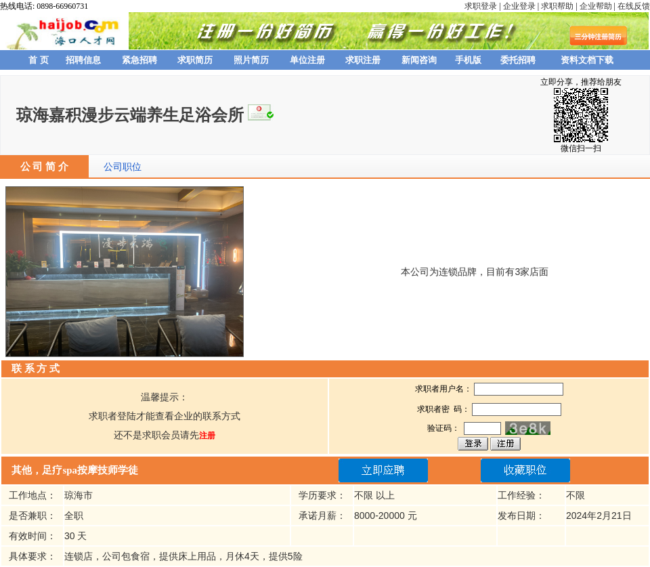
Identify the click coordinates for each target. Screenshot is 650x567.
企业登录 (519, 6)
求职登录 (480, 6)
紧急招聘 (139, 60)
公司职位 (123, 166)
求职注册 (363, 60)
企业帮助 (596, 6)
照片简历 (251, 60)
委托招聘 (518, 60)
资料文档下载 (587, 60)
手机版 (468, 60)
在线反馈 (634, 6)
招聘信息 (83, 60)
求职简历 (195, 60)
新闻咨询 (419, 60)
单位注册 (307, 60)
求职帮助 (557, 6)
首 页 (38, 60)
